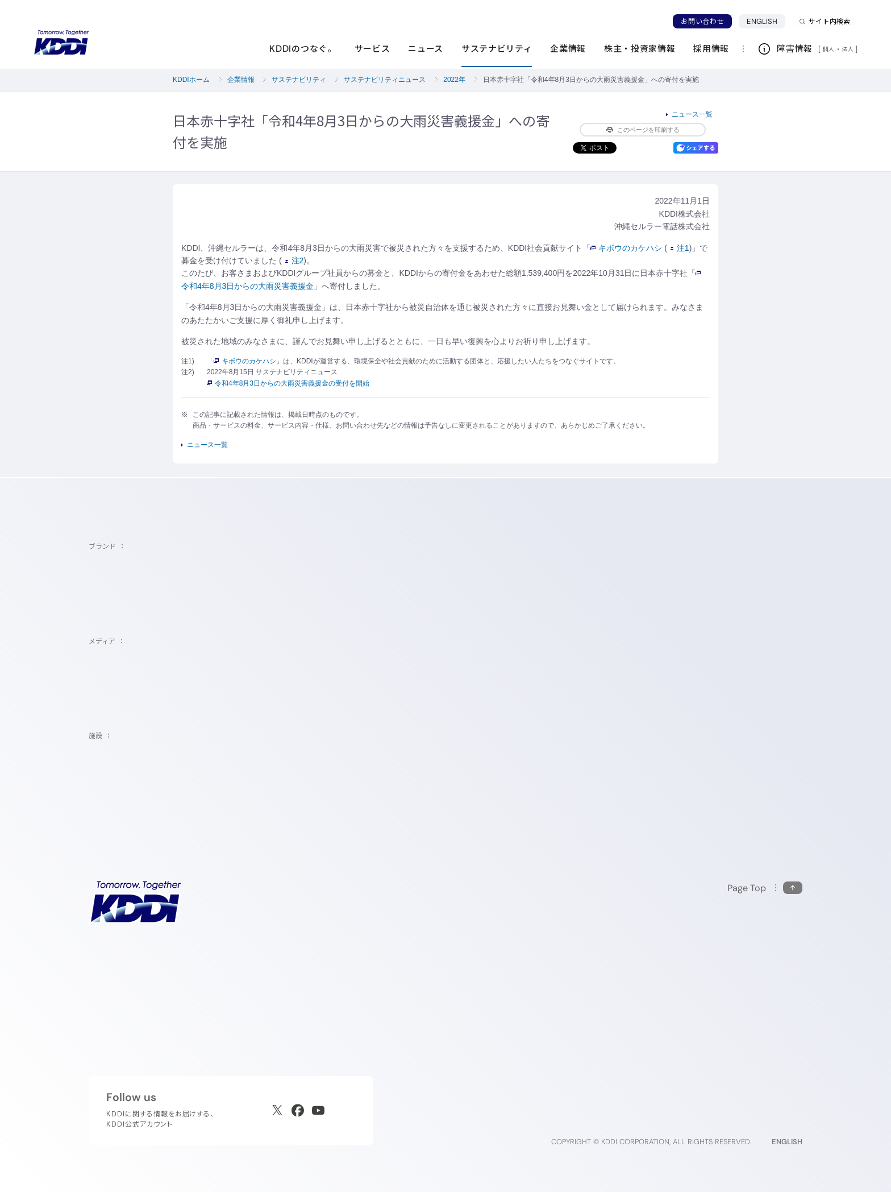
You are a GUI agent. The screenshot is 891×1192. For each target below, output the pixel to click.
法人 (848, 49)
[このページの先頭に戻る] (764, 888)
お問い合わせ (702, 21)
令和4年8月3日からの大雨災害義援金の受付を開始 (288, 383)
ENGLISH (762, 21)
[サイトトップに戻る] (61, 43)
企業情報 (241, 80)
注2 (294, 260)
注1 (680, 248)
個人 (829, 49)
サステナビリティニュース (385, 80)
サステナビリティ (299, 80)
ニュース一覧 (692, 114)
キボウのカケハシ (626, 248)
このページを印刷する (643, 129)
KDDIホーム (191, 80)
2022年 (454, 80)
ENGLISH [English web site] (787, 1142)
